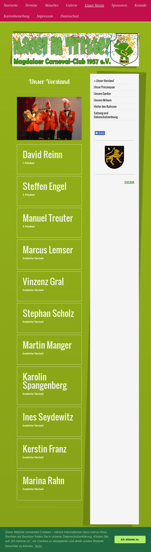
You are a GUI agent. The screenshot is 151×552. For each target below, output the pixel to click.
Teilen (100, 133)
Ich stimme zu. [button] (130, 539)
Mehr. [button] (39, 546)
